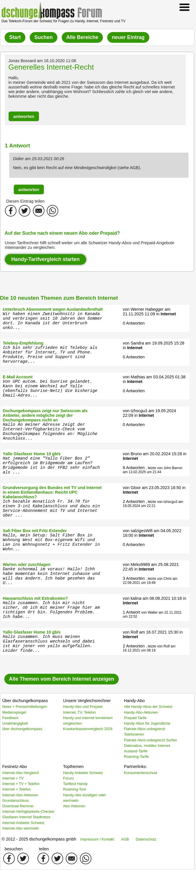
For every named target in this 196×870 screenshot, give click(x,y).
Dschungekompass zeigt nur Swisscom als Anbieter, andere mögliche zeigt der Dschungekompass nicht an (45, 415)
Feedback (10, 718)
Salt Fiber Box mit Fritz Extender (35, 530)
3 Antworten (134, 578)
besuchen (13, 849)
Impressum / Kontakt (97, 839)
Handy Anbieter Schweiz (83, 773)
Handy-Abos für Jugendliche (147, 723)
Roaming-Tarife (136, 756)
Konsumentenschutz (140, 773)
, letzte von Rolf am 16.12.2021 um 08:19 (149, 648)
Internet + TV (13, 778)
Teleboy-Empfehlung (23, 343)
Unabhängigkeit (15, 723)
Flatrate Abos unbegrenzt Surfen (150, 740)
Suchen (43, 37)
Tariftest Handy (75, 784)
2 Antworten (134, 501)
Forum (68, 778)
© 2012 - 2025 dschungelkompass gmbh (39, 839)
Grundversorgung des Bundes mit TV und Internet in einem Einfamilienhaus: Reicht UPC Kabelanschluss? (52, 492)
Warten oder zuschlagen (27, 564)
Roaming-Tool (74, 789)
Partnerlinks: (135, 766)
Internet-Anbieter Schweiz (23, 823)
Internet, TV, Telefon (79, 712)
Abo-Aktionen (74, 806)
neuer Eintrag (128, 37)
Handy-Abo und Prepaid (83, 706)
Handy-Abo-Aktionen (141, 712)
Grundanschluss (15, 800)
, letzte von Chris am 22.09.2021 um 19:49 (150, 581)
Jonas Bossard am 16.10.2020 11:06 (42, 60)
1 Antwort (131, 612)
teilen (44, 849)
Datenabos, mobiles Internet (147, 745)
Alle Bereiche (82, 37)
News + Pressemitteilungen (24, 706)
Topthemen (73, 766)
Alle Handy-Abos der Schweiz (148, 706)
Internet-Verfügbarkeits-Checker (28, 811)
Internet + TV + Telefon (21, 784)
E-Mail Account (18, 377)
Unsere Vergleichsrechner (87, 700)
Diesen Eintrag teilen (25, 201)
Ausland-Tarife (136, 751)
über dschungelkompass (22, 729)
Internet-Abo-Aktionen (20, 795)
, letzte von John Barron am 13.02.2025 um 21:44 (152, 470)
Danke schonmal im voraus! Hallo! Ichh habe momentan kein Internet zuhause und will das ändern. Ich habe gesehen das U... (51, 576)
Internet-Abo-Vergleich (20, 773)
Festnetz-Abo (14, 766)
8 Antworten (134, 467)
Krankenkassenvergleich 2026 (87, 729)
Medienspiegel (14, 712)
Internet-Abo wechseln (20, 828)
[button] (23, 116)
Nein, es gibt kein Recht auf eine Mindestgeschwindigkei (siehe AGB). (77, 167)
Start (15, 37)
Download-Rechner (18, 806)
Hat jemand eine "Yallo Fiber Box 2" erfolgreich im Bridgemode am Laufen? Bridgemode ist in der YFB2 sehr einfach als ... (51, 465)
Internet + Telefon (16, 789)
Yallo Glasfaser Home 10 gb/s (32, 453)
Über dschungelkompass (25, 700)
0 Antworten (134, 323)
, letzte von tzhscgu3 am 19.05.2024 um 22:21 (153, 504)
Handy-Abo (134, 700)
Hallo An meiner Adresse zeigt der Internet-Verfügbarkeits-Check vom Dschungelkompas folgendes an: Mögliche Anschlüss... (50, 431)
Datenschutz (146, 839)
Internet (168, 314)
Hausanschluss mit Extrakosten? (35, 598)
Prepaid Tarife (135, 718)
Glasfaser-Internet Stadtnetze (26, 817)
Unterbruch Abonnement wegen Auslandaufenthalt (53, 309)
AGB (125, 839)
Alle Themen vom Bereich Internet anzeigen (61, 679)
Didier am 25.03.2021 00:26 (38, 158)
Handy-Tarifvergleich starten (45, 259)
